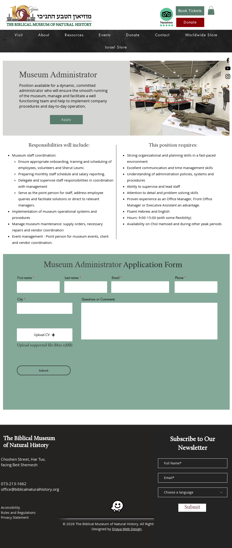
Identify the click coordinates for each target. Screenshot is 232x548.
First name (24, 277)
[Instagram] (228, 76)
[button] (211, 10)
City (20, 299)
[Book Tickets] (190, 10)
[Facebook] (228, 60)
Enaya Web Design (127, 529)
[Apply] (66, 119)
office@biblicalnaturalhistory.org (30, 489)
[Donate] (190, 22)
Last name (71, 277)
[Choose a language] (192, 492)
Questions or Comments (98, 299)
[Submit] (44, 370)
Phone (179, 277)
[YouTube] (228, 68)
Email (115, 277)
